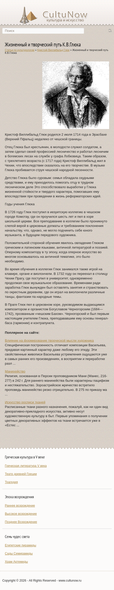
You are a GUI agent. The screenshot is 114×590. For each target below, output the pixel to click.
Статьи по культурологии (19, 50)
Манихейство (15, 371)
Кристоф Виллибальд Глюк (53, 50)
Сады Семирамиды (19, 553)
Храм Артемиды (16, 561)
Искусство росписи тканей (25, 402)
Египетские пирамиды (20, 545)
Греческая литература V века (26, 466)
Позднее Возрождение (21, 522)
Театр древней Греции (21, 474)
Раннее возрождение (20, 505)
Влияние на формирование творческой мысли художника (49, 340)
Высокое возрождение (21, 514)
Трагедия (11, 482)
